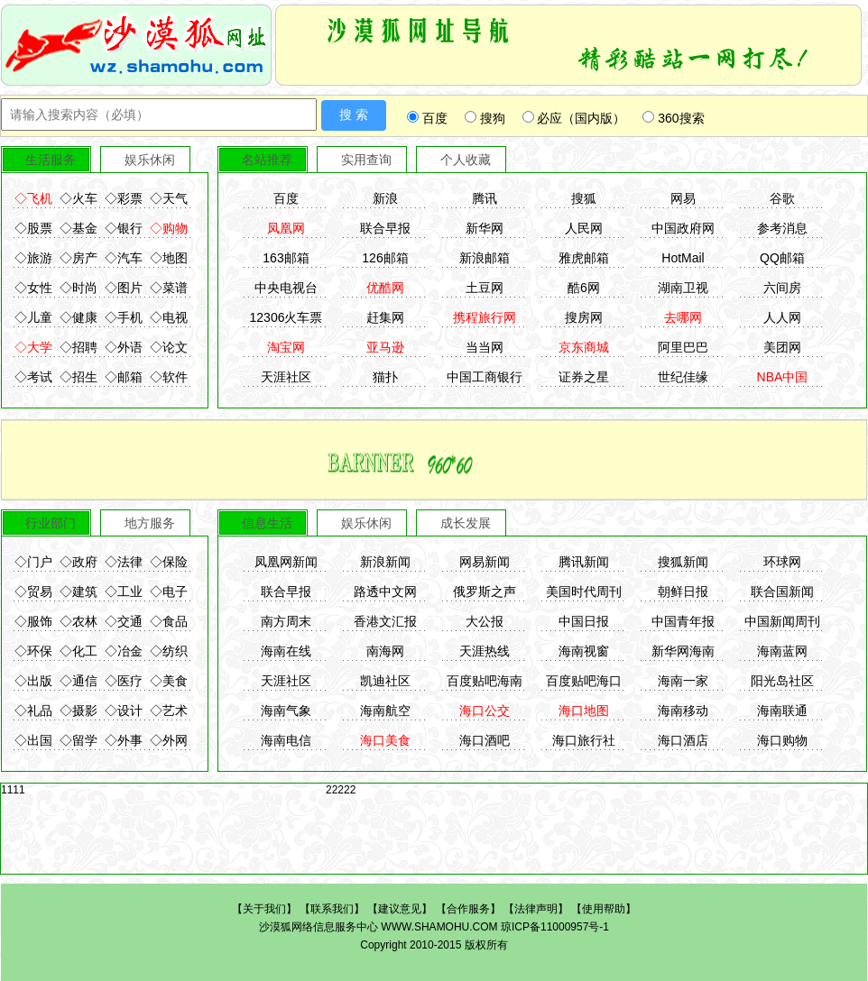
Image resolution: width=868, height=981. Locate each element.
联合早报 (385, 228)
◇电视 (169, 317)
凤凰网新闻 (286, 562)
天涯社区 (286, 377)
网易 (683, 198)
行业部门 (50, 523)
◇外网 (169, 740)
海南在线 (286, 651)
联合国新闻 (782, 591)
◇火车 (78, 198)
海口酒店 (683, 740)
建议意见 (399, 909)
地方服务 (150, 523)
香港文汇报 (385, 621)
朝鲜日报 (683, 591)
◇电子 (169, 591)
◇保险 (169, 562)
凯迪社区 (385, 681)
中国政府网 (683, 228)
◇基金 (78, 228)
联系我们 (332, 909)
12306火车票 (286, 317)
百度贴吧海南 (484, 681)
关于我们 (264, 909)
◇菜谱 (169, 287)
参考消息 (782, 228)
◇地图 (169, 258)
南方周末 (286, 621)
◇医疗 (124, 681)
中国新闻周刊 (782, 621)
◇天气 (169, 198)
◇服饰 (33, 621)
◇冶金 (124, 651)
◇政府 (78, 562)
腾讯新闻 (584, 562)
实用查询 (366, 159)
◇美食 (169, 681)
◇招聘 (78, 347)
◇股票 (33, 228)
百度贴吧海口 (584, 681)
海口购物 (782, 740)
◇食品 (169, 621)
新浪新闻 (385, 562)
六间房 (782, 287)
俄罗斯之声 (484, 591)
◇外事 (124, 740)
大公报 (484, 621)
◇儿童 (33, 317)
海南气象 (286, 710)
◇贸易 (33, 591)
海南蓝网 (782, 651)
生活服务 (50, 159)
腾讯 (484, 198)
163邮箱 (286, 258)
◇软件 (169, 377)
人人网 (782, 317)
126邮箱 (385, 258)
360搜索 (673, 118)
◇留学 (78, 740)
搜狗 (485, 118)
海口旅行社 (583, 740)
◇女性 (33, 287)
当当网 (484, 347)
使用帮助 (603, 909)
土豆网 (484, 287)
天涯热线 (484, 651)
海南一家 (683, 681)
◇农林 (78, 621)
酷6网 (584, 287)
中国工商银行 (484, 377)
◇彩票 (124, 198)
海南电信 (286, 740)
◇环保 (33, 651)
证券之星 (584, 377)
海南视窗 (584, 651)
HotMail (682, 258)
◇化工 (78, 651)
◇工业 (124, 591)
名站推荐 (267, 159)
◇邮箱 (124, 377)
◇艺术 (169, 710)
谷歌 (782, 198)
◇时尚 (78, 287)
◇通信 (78, 681)
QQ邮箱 (782, 258)
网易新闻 (484, 562)
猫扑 (385, 377)
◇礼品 (33, 710)
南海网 (385, 651)
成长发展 (465, 523)
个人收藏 (465, 159)
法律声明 (536, 909)
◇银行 (124, 228)
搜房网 (584, 317)
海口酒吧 (484, 740)
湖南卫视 (683, 287)
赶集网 (385, 317)
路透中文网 (385, 591)
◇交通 (124, 621)
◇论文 (169, 347)
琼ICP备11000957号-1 (555, 927)
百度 (427, 118)
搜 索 (353, 114)
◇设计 (124, 710)
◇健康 (78, 317)
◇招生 (78, 377)
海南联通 (782, 710)
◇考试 (33, 377)
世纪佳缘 (683, 377)
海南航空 (385, 710)
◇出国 (33, 740)
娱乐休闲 (150, 159)
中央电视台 (286, 287)
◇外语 (124, 347)
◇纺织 (169, 651)
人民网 (584, 228)
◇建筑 (78, 591)
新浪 (385, 198)
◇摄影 (78, 710)
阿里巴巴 (683, 347)
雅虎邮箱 (584, 258)
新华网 (484, 228)
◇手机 (124, 317)
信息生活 (267, 523)
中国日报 (584, 621)
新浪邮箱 (484, 258)
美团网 (782, 347)
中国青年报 (683, 621)
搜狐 (583, 198)
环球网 (782, 562)
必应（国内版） (574, 118)
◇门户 (33, 562)
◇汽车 (124, 258)
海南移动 (683, 710)
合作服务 (468, 909)
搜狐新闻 (683, 562)
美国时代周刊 (584, 591)
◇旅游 (33, 258)
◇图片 (124, 287)
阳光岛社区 (782, 681)
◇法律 (124, 562)
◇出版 (33, 681)
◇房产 (78, 258)
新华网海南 (683, 651)
